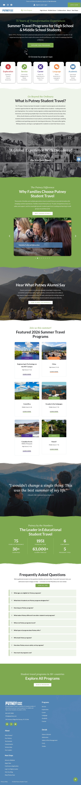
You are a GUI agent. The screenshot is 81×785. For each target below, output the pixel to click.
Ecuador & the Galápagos (54, 404)
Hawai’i (54, 442)
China (54, 364)
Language (54, 358)
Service (27, 398)
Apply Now (74, 5)
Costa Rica (27, 404)
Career (27, 358)
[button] (79, 159)
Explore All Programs (42, 678)
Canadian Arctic (27, 442)
